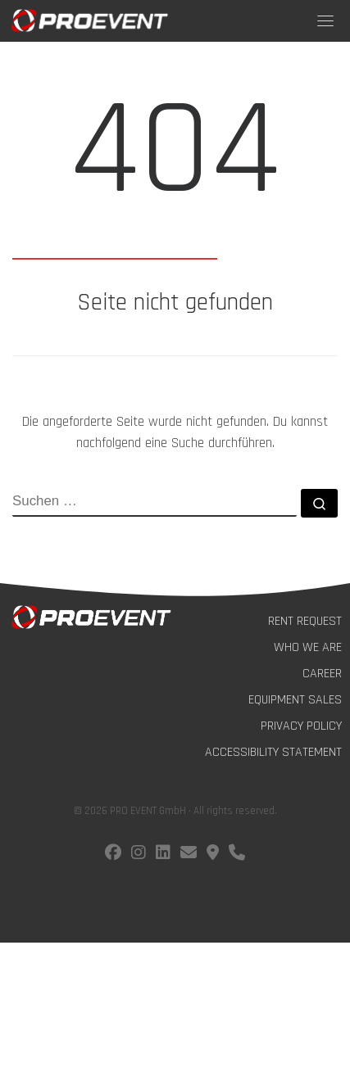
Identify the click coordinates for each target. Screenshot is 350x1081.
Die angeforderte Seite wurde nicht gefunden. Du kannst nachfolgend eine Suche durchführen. (175, 432)
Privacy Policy (301, 726)
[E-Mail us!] (188, 854)
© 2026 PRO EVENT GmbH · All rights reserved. (175, 810)
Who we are (308, 647)
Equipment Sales (295, 699)
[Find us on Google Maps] (213, 854)
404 (175, 151)
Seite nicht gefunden (175, 303)
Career (322, 673)
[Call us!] (237, 854)
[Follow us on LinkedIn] (163, 854)
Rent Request (305, 621)
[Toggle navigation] (325, 20)
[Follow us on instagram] (138, 854)
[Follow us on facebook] (113, 854)
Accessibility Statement (273, 752)
